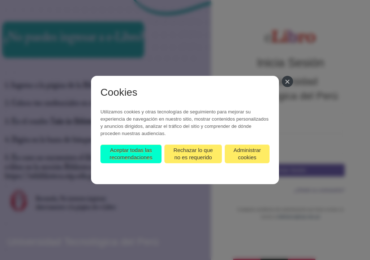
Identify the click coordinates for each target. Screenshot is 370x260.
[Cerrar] (287, 81)
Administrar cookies (247, 153)
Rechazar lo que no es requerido (193, 153)
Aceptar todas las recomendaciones (130, 153)
